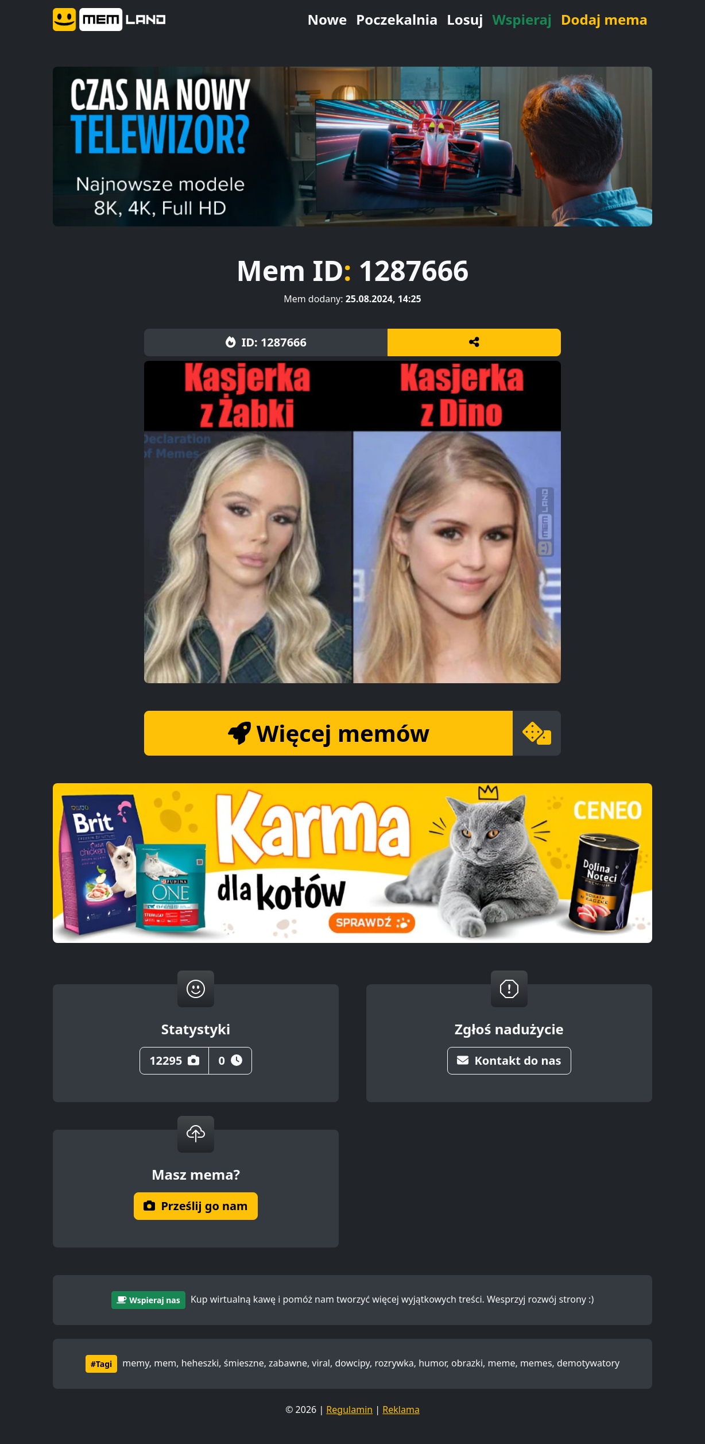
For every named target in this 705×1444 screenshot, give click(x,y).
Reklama (401, 1409)
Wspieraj (522, 19)
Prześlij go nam (195, 1206)
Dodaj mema (604, 19)
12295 (174, 1060)
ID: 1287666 (266, 342)
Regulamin (349, 1409)
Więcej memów (328, 733)
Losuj (465, 19)
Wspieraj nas (148, 1300)
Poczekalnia (396, 19)
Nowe (327, 19)
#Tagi (101, 1363)
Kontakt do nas (509, 1060)
